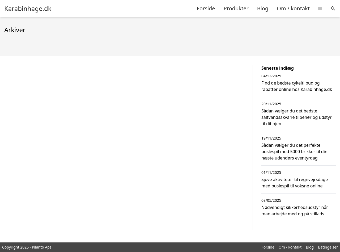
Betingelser (328, 247)
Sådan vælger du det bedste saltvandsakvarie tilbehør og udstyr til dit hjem (296, 117)
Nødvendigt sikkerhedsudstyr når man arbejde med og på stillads (294, 210)
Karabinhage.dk (28, 8)
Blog (263, 8)
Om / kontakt (293, 8)
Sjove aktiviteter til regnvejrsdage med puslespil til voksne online (294, 183)
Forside (206, 8)
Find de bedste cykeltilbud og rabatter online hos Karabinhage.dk (296, 86)
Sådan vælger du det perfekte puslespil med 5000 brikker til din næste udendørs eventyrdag (294, 151)
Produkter (236, 8)
